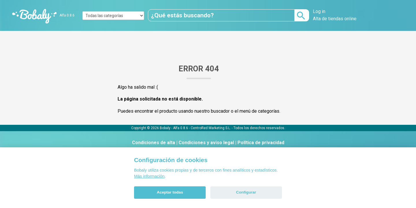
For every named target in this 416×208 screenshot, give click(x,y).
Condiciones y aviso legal (206, 142)
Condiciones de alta (153, 142)
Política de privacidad (260, 142)
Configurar (246, 192)
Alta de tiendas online (334, 18)
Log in (319, 11)
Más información (149, 176)
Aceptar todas (170, 192)
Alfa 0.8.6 (67, 15)
